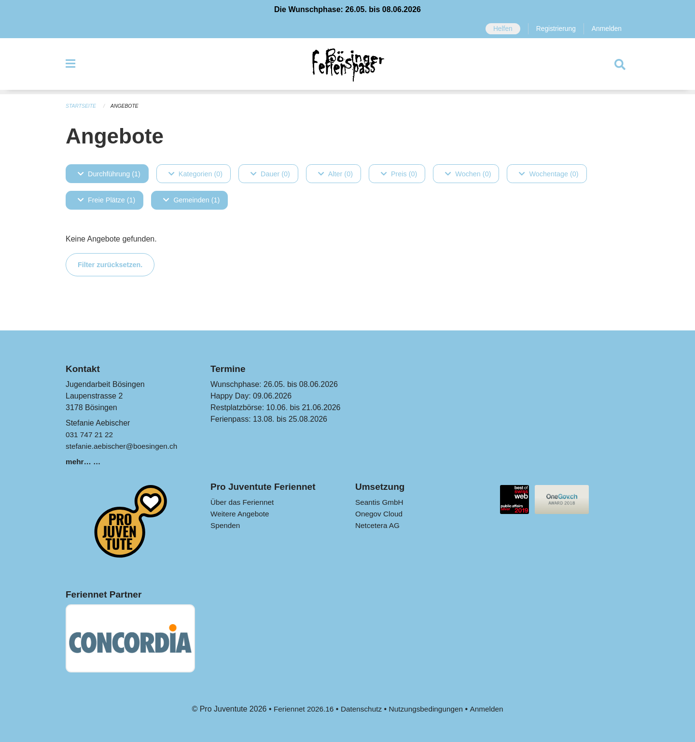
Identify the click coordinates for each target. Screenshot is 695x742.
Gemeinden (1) (191, 200)
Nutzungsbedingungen (427, 709)
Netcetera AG (378, 525)
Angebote (127, 106)
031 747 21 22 (90, 434)
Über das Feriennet (243, 502)
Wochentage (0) (548, 173)
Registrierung (554, 29)
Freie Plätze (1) (106, 200)
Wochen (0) (468, 173)
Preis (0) (399, 173)
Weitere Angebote (241, 514)
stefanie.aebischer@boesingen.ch (124, 446)
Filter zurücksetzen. (110, 264)
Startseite (82, 106)
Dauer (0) (270, 173)
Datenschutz (360, 709)
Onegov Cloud (379, 514)
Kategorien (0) (195, 173)
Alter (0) (335, 173)
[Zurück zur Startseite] (347, 66)
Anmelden (606, 29)
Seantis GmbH (380, 502)
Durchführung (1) (109, 173)
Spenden (225, 525)
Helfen (499, 29)
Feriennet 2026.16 (300, 709)
